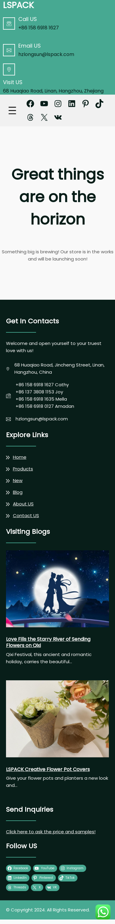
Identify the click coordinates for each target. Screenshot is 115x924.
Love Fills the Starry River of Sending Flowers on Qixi (48, 642)
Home (19, 457)
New (18, 480)
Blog (18, 492)
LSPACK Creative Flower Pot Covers (48, 770)
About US (23, 504)
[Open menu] (12, 110)
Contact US (26, 515)
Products (23, 469)
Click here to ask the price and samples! (50, 831)
